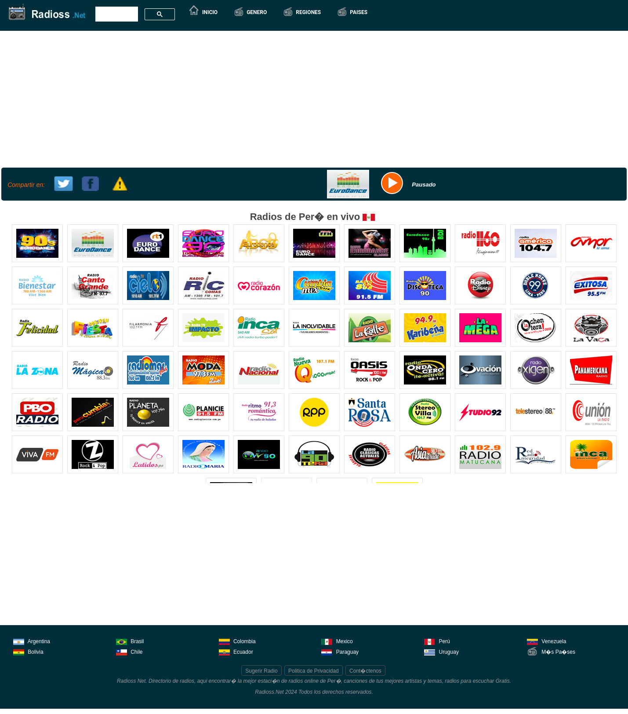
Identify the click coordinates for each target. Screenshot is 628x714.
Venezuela (546, 641)
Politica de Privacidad (313, 671)
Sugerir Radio (261, 671)
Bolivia (28, 651)
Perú (437, 641)
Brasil (130, 641)
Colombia (237, 641)
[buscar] (115, 14)
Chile (129, 651)
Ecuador (236, 651)
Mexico (336, 641)
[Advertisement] (313, 98)
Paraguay (340, 651)
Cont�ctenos (365, 671)
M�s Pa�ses (551, 651)
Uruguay (441, 651)
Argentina (31, 641)
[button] (250, 12)
